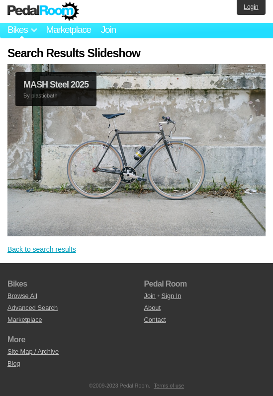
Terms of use (169, 386)
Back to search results (41, 249)
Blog (13, 363)
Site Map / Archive (33, 351)
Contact (155, 319)
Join (108, 29)
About (152, 307)
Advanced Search (32, 307)
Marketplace (68, 29)
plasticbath (44, 96)
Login (251, 6)
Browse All (22, 295)
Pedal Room (43, 11)
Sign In (172, 295)
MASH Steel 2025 (56, 85)
